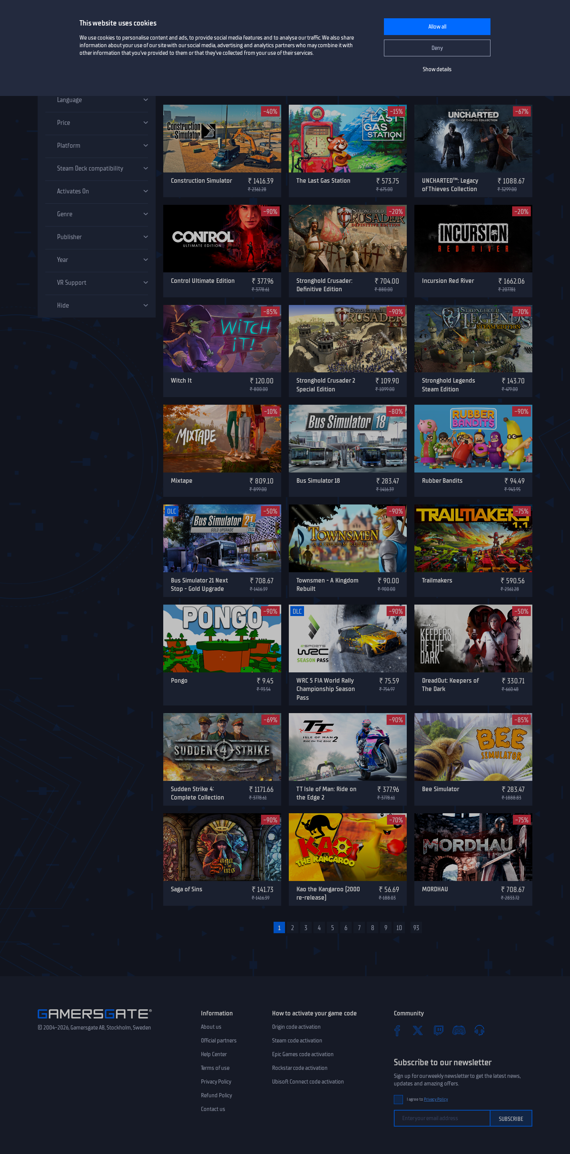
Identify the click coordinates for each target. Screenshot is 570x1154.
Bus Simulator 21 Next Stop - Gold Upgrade (199, 584)
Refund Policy (216, 1095)
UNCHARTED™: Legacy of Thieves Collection (450, 184)
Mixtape (182, 480)
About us (211, 1027)
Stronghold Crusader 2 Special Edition (325, 384)
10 (399, 928)
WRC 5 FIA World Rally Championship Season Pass (325, 689)
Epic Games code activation (303, 1054)
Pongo (179, 680)
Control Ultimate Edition (203, 280)
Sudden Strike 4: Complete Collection (197, 793)
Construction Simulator (201, 180)
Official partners (219, 1040)
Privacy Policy (216, 1081)
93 (416, 928)
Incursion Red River (448, 280)
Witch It (181, 380)
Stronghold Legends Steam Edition (448, 384)
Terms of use (215, 1068)
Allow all (437, 26)
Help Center (214, 1054)
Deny (437, 48)
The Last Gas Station (323, 180)
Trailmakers (437, 580)
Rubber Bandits (442, 480)
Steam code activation (297, 1040)
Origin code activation (296, 1027)
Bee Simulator (440, 789)
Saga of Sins (186, 889)
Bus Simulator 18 (318, 480)
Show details (437, 69)
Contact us (213, 1109)
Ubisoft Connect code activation (308, 1081)
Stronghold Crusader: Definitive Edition (324, 285)
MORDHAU (435, 889)
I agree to (427, 1099)
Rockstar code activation (300, 1068)
